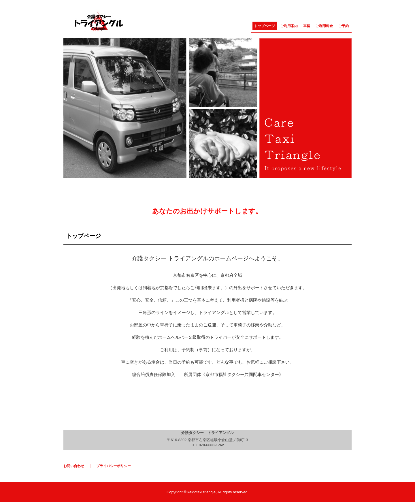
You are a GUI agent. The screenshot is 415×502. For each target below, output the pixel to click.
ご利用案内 (289, 26)
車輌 (306, 26)
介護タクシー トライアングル (99, 21)
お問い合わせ (73, 466)
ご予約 (343, 26)
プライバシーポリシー (113, 466)
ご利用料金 (324, 26)
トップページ (264, 26)
